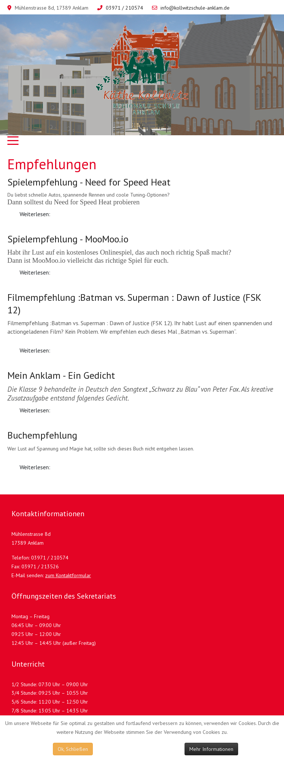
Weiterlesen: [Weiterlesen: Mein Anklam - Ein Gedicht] (35, 410)
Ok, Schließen (73, 749)
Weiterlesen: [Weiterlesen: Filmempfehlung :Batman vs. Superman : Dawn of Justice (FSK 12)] (35, 350)
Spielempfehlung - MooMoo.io (67, 239)
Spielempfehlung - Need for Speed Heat (88, 182)
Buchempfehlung (42, 435)
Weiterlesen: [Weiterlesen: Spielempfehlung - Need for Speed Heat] (35, 214)
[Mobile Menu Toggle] (12, 140)
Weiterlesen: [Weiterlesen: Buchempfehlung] (35, 467)
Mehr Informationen (211, 749)
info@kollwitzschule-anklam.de (195, 7)
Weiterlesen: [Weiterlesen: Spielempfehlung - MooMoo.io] (35, 272)
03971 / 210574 (124, 7)
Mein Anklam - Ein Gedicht (61, 375)
